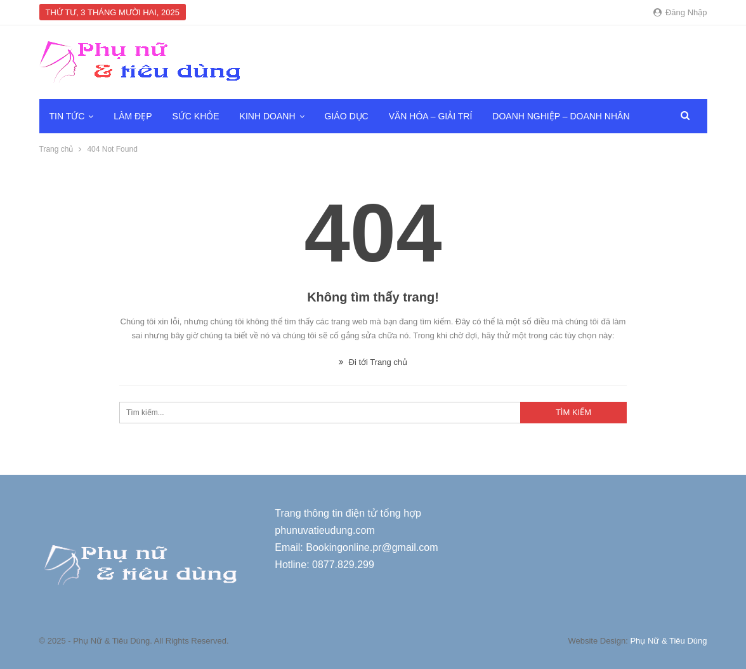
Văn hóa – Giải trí (431, 116)
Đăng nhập (680, 12)
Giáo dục (347, 116)
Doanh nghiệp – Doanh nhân (560, 116)
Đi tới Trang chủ (373, 362)
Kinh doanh (268, 116)
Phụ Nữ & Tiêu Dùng (668, 641)
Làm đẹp (133, 116)
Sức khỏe (195, 116)
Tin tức (67, 116)
